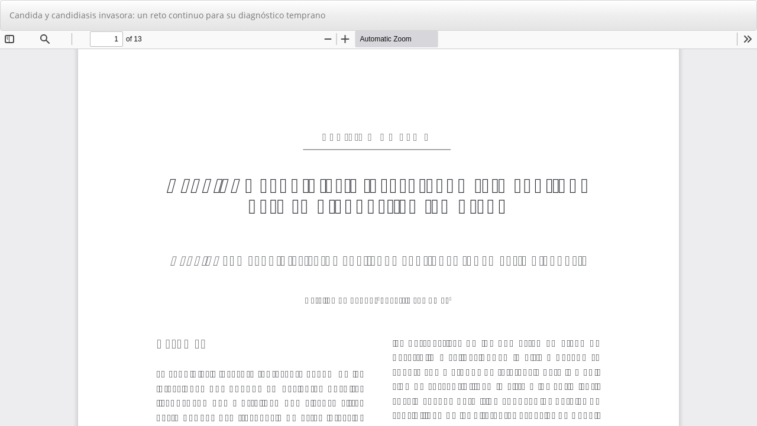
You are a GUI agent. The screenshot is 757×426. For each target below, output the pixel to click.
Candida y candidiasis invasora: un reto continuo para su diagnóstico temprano (167, 15)
